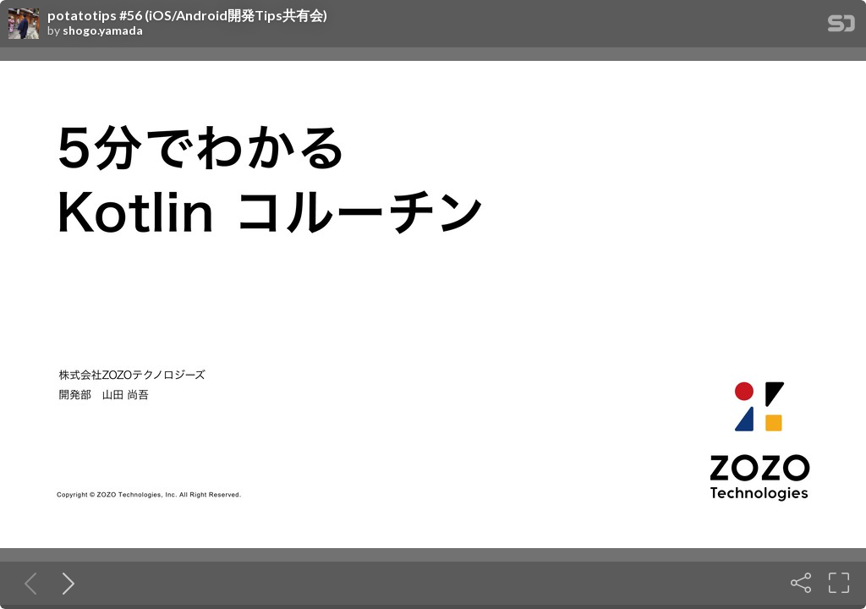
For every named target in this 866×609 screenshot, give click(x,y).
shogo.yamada (103, 30)
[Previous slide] (27, 582)
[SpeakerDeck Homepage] (841, 27)
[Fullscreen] (838, 582)
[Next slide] (65, 582)
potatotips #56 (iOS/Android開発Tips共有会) (187, 15)
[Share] (800, 582)
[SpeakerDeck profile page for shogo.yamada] (23, 24)
